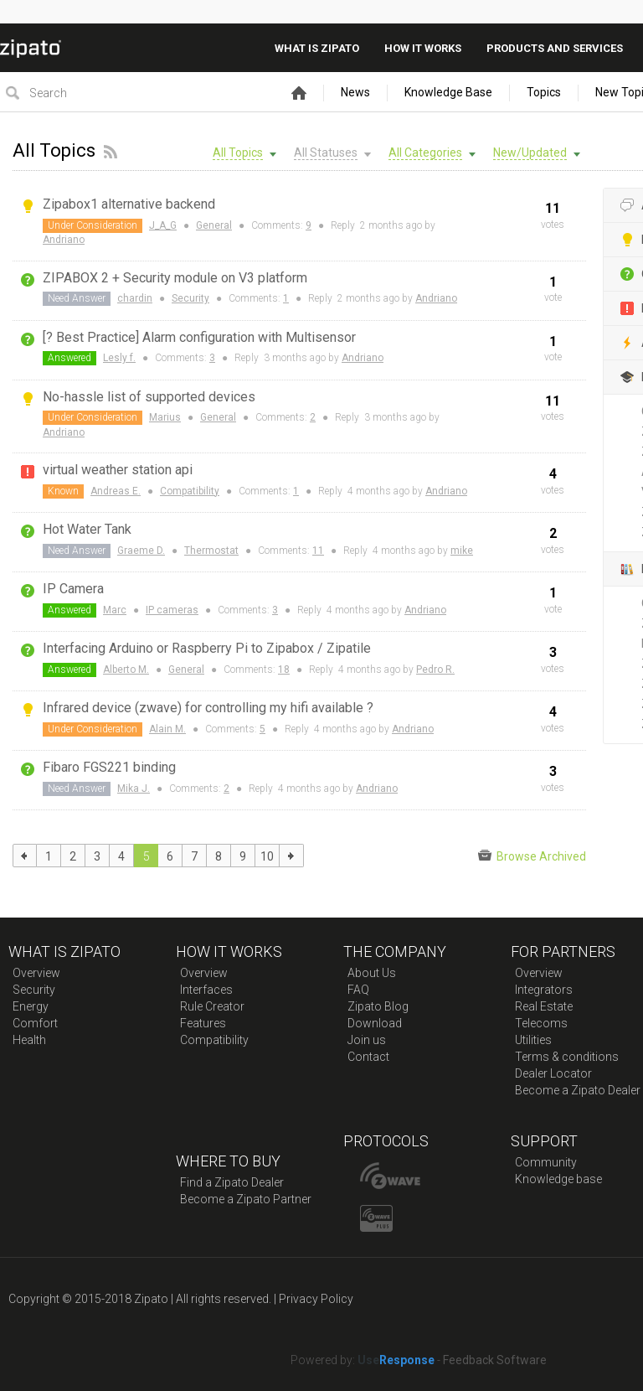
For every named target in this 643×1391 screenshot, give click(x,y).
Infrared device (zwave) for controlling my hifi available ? (208, 708)
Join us (366, 1040)
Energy (31, 1006)
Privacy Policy (316, 1299)
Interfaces (206, 989)
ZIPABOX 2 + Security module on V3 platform (175, 278)
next (292, 855)
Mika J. (133, 788)
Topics (544, 92)
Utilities (533, 1040)
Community (546, 1162)
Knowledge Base (448, 92)
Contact (368, 1056)
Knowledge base (558, 1179)
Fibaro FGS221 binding (109, 767)
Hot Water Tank (87, 529)
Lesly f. (119, 358)
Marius (165, 417)
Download (374, 1023)
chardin (134, 298)
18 (284, 669)
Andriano (64, 240)
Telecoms (541, 1023)
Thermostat (211, 550)
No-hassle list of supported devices (149, 397)
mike (461, 550)
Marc (114, 610)
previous (25, 855)
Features (203, 1023)
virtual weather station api (118, 470)
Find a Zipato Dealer (232, 1182)
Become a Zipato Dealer (577, 1090)
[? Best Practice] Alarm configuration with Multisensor (199, 337)
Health (29, 1040)
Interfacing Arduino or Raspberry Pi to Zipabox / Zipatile (207, 648)
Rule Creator (212, 1006)
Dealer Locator (553, 1073)
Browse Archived (532, 855)
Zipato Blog (378, 1006)
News (355, 92)
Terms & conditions (567, 1056)
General (214, 225)
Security (190, 298)
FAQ (358, 989)
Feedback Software (495, 1360)
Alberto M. (126, 669)
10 (267, 856)
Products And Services (554, 48)
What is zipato (317, 48)
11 (318, 550)
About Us (371, 973)
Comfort (35, 1023)
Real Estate (544, 1006)
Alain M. (167, 729)
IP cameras (172, 610)
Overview (36, 973)
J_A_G (163, 225)
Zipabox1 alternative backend (129, 204)
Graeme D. (141, 550)
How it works (422, 48)
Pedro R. (435, 669)
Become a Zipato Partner (245, 1199)
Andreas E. (115, 491)
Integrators (544, 989)
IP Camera (73, 589)
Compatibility (189, 491)
